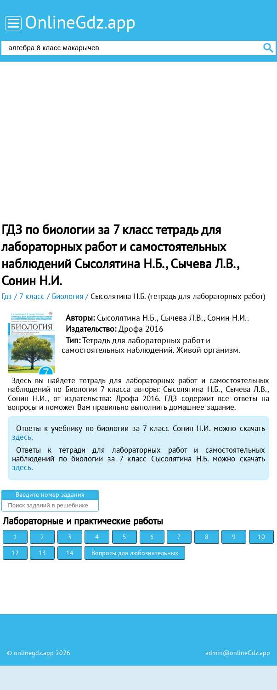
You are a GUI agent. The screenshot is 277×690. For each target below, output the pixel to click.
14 (69, 553)
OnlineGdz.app (80, 22)
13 (42, 553)
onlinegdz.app (34, 653)
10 (261, 537)
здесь (21, 437)
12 (15, 553)
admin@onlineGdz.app (237, 653)
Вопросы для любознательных (134, 553)
